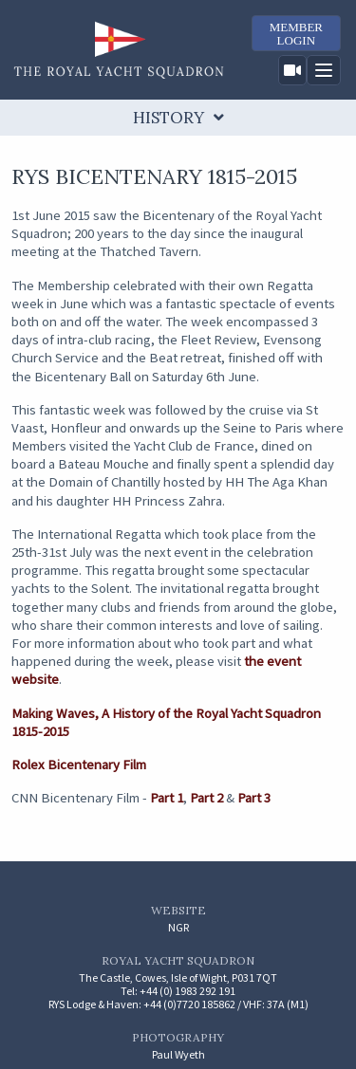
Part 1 (166, 797)
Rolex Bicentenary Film (78, 764)
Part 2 (206, 797)
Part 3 (254, 797)
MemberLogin (296, 33)
